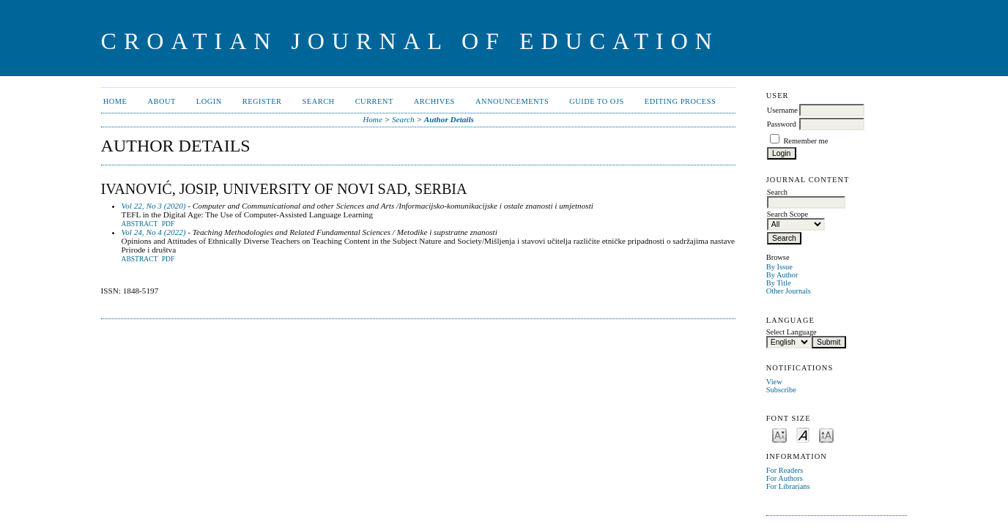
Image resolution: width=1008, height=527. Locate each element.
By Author (782, 275)
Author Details (449, 119)
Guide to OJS (596, 101)
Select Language (791, 332)
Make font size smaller (779, 434)
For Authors (784, 478)
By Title (778, 283)
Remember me (805, 141)
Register (262, 101)
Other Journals (788, 291)
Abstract (140, 224)
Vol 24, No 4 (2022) (154, 232)
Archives (434, 101)
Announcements (512, 101)
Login (209, 101)
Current (374, 101)
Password (781, 124)
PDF (168, 224)
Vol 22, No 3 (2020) (154, 205)
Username (782, 110)
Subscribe (781, 390)
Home (115, 101)
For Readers (785, 470)
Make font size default (803, 434)
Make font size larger (826, 434)
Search (319, 101)
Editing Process (680, 101)
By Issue (779, 267)
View (774, 382)
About (161, 101)
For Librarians (788, 486)
